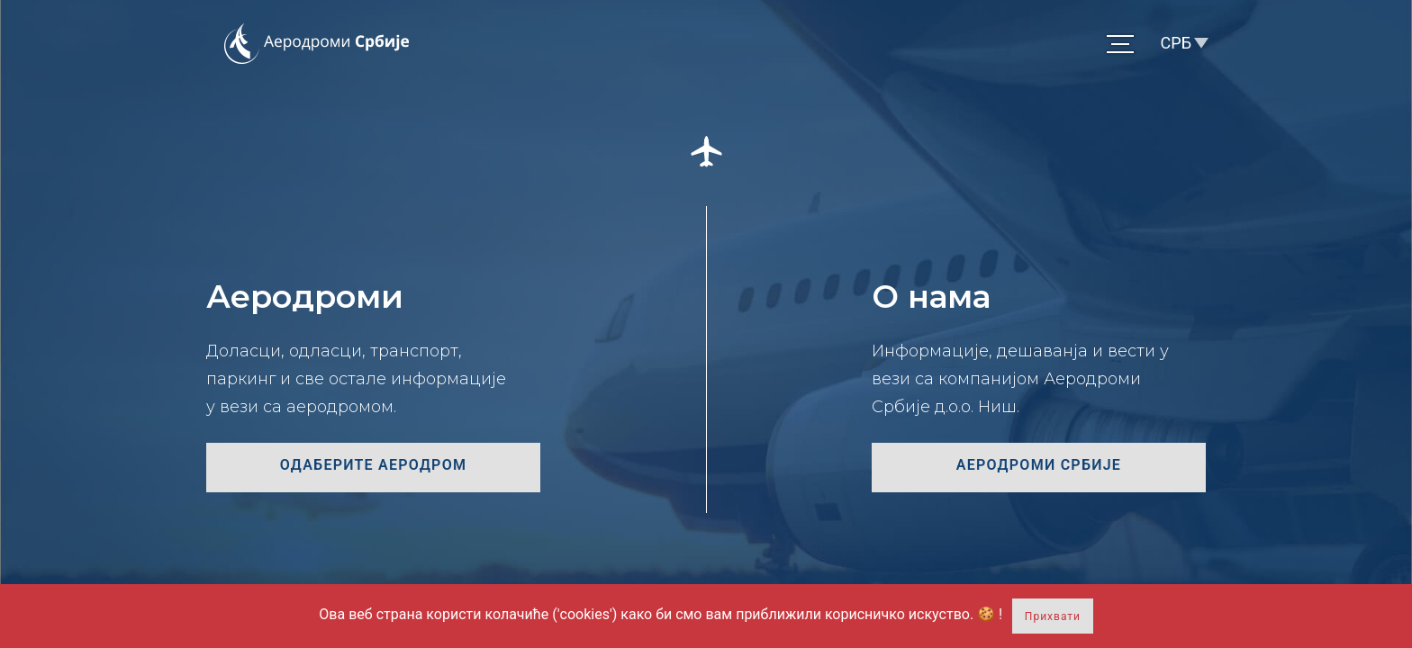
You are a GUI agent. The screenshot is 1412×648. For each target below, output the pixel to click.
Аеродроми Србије (1038, 464)
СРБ (1176, 42)
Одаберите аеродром (373, 464)
